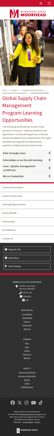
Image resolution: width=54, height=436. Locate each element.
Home (4, 90)
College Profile (27, 318)
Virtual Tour (27, 354)
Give (27, 300)
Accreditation (9, 230)
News (27, 347)
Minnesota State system (30, 414)
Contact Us (7, 238)
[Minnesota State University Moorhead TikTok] (40, 403)
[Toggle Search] (41, 3)
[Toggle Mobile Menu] (49, 3)
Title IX (27, 383)
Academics (14, 90)
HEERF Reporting (27, 387)
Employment (27, 325)
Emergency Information (27, 376)
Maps (27, 343)
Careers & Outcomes (12, 196)
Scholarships (8, 221)
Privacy (37, 422)
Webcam (27, 358)
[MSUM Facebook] (13, 403)
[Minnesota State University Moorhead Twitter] (20, 403)
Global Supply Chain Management (14, 93)
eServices (27, 329)
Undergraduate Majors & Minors (33, 90)
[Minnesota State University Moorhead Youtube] (33, 403)
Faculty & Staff (9, 213)
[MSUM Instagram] (26, 403)
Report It (27, 380)
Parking (27, 351)
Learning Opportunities (14, 204)
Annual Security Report (27, 372)
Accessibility (28, 422)
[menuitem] (41, 3)
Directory (27, 322)
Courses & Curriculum (12, 187)
